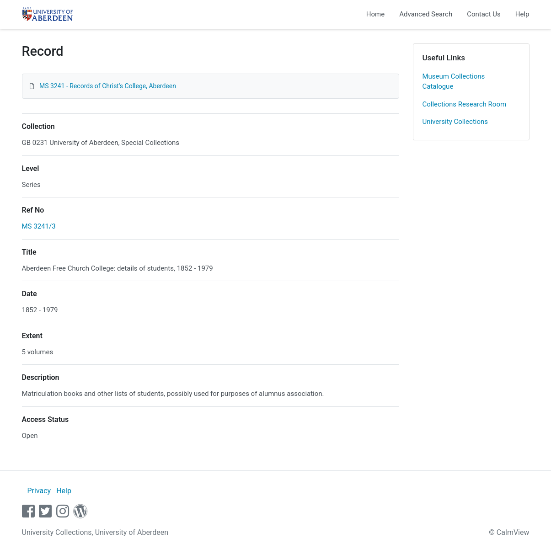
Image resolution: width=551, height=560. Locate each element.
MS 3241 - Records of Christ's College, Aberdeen (107, 86)
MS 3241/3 (39, 226)
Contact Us (484, 14)
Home (375, 14)
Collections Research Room (465, 104)
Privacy (39, 490)
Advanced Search (425, 14)
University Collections (455, 121)
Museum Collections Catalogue (454, 81)
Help (522, 14)
